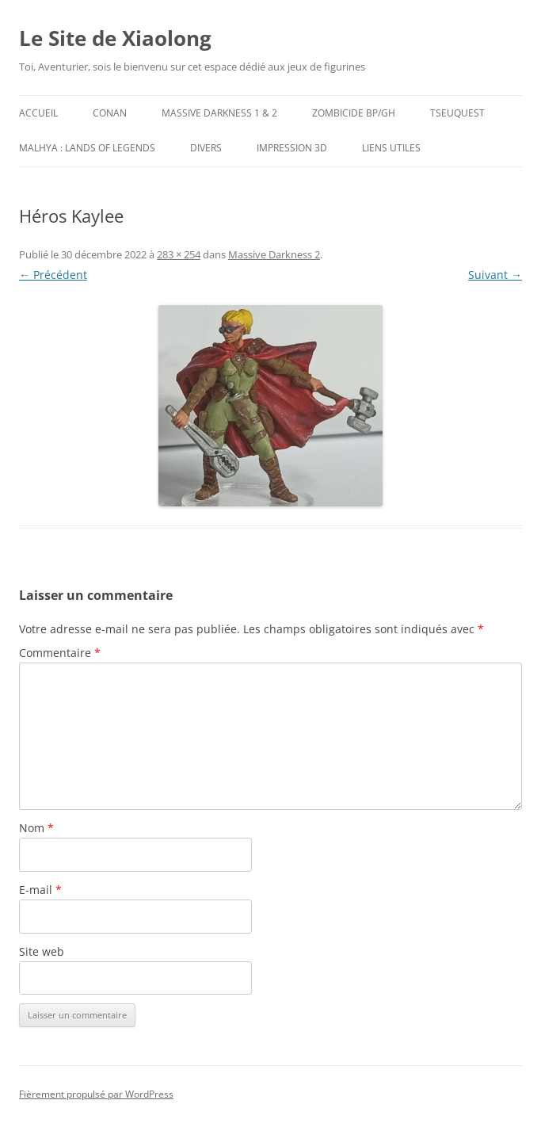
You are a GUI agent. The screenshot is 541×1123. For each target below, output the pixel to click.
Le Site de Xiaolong (115, 38)
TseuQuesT (457, 113)
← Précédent (53, 274)
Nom (36, 827)
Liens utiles (391, 148)
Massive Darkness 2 (274, 254)
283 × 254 (178, 254)
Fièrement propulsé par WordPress (96, 1094)
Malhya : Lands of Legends (87, 148)
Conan (110, 113)
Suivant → (495, 274)
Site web (41, 951)
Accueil (38, 113)
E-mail (40, 889)
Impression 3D (292, 148)
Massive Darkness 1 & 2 (219, 113)
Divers (206, 148)
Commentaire (60, 652)
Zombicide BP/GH (353, 113)
